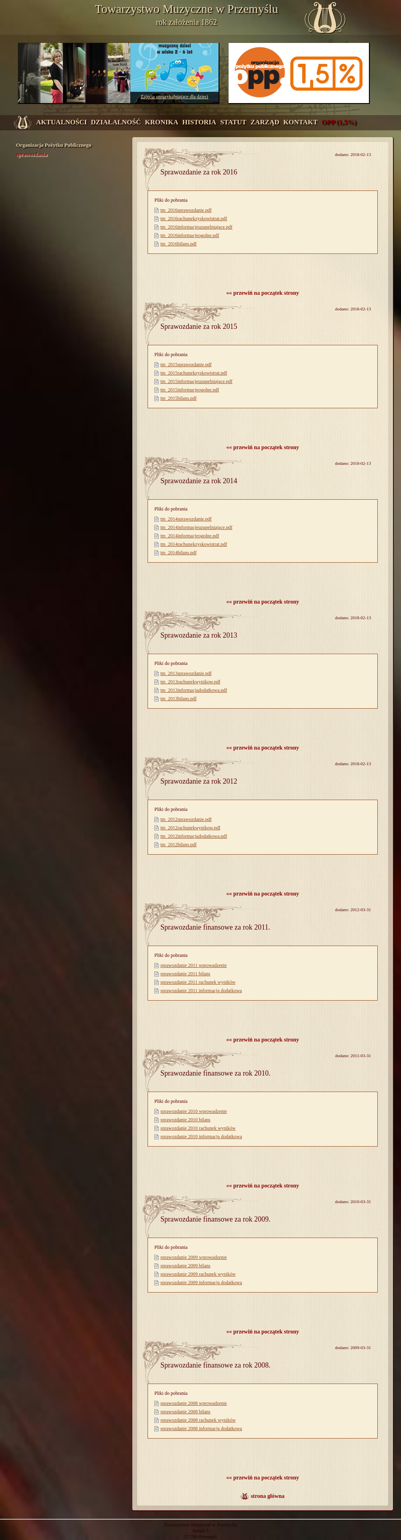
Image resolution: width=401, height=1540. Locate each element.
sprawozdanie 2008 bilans (185, 1411)
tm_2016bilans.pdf (178, 244)
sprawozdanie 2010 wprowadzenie (193, 1111)
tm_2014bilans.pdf (178, 552)
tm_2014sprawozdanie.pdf (186, 519)
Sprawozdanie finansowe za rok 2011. (215, 927)
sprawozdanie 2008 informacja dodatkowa (201, 1428)
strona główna (267, 1496)
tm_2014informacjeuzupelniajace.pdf (196, 527)
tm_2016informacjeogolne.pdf (189, 235)
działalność (116, 122)
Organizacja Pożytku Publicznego (53, 145)
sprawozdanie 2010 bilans (185, 1120)
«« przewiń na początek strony (262, 293)
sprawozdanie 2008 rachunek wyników (198, 1420)
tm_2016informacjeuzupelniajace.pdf (196, 227)
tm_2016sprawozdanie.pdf (186, 210)
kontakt (300, 122)
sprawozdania (31, 154)
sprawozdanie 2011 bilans (185, 974)
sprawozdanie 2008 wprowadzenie (193, 1403)
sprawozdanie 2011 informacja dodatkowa (201, 990)
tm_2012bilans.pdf (178, 844)
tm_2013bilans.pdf (178, 698)
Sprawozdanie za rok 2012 (198, 781)
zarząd (265, 122)
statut (233, 122)
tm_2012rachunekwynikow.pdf (190, 828)
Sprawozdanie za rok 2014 (198, 481)
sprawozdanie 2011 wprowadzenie (193, 965)
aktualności (61, 122)
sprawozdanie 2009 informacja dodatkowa (201, 1282)
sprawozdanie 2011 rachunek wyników (197, 982)
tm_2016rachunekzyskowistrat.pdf (193, 218)
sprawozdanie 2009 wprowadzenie (193, 1257)
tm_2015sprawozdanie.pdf (186, 364)
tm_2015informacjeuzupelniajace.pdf (196, 381)
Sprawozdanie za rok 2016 (198, 172)
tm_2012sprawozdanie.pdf (186, 819)
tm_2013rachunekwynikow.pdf (190, 682)
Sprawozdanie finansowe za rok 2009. (215, 1219)
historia (199, 122)
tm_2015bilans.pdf (178, 398)
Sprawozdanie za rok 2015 (198, 326)
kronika (161, 122)
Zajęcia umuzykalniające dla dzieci (175, 96)
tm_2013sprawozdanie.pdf (186, 673)
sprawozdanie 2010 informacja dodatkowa (201, 1136)
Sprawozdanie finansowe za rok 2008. (215, 1365)
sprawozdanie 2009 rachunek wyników (198, 1274)
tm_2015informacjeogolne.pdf (189, 390)
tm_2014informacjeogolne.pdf (189, 536)
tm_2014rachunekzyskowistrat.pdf (193, 544)
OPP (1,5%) (339, 122)
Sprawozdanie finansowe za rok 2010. (215, 1073)
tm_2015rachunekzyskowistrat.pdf (193, 373)
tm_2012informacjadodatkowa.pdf (193, 836)
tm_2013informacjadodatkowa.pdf (193, 690)
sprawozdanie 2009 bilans (185, 1265)
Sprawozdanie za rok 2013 (198, 635)
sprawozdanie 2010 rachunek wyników (198, 1128)
